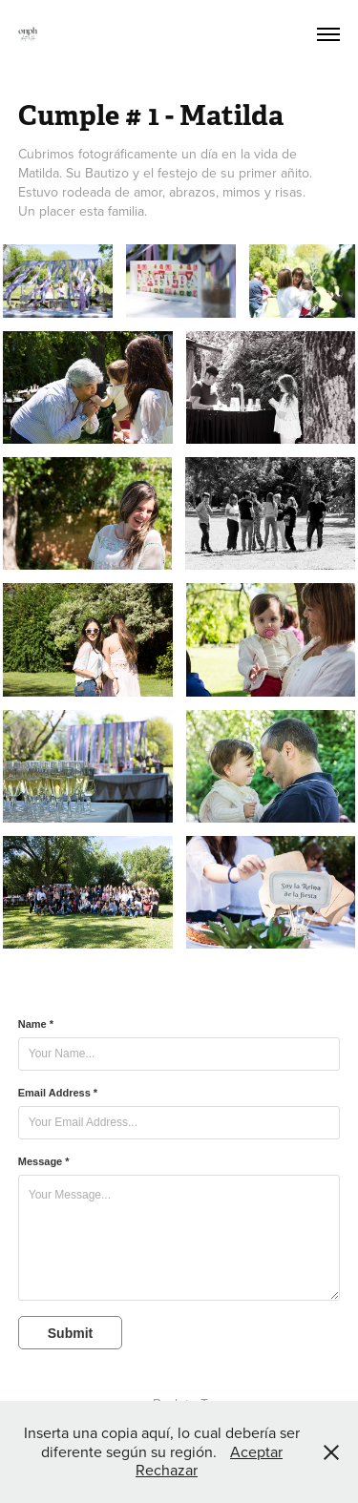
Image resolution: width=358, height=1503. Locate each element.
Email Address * (57, 1092)
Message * (44, 1161)
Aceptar (256, 1451)
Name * (35, 1024)
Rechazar (167, 1469)
